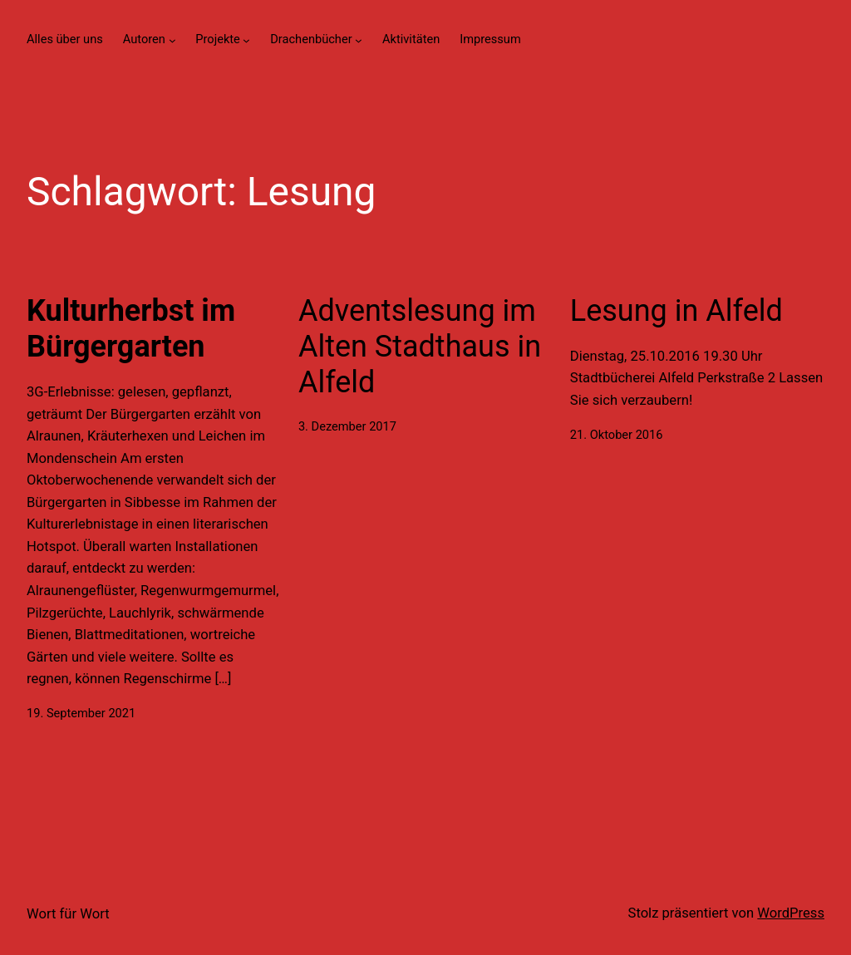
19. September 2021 (81, 713)
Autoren (144, 39)
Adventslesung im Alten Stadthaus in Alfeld (419, 346)
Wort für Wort (68, 914)
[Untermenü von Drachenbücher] (358, 39)
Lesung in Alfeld (676, 310)
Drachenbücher (311, 39)
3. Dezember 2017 (347, 426)
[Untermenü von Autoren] (172, 39)
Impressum (490, 39)
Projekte (217, 39)
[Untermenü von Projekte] (246, 39)
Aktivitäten (411, 39)
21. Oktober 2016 (616, 434)
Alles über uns (65, 39)
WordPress (790, 913)
